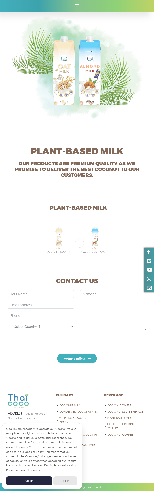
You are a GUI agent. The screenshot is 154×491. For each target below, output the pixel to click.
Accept (29, 480)
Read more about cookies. (23, 470)
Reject (65, 480)
